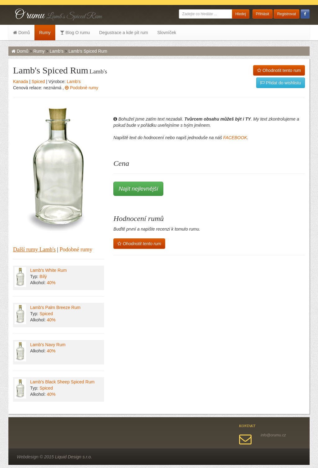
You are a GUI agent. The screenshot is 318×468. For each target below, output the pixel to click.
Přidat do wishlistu (280, 82)
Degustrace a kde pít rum (123, 32)
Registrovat (286, 14)
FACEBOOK (235, 137)
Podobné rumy (81, 87)
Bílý (43, 276)
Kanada (20, 81)
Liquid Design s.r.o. (73, 456)
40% (51, 282)
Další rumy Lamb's (34, 249)
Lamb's (57, 51)
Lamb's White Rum (48, 270)
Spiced (38, 81)
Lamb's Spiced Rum (87, 51)
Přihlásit (262, 14)
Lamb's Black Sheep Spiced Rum (62, 381)
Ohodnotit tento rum (279, 70)
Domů (21, 32)
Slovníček (166, 32)
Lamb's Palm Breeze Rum (55, 307)
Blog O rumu (75, 32)
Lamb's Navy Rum (48, 344)
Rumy (45, 32)
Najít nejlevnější (138, 189)
